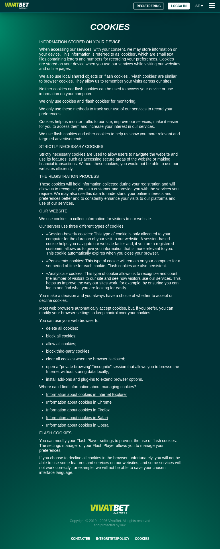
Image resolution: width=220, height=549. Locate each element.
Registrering (149, 6)
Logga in (178, 6)
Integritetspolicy (112, 538)
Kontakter (80, 538)
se (199, 6)
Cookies (142, 538)
